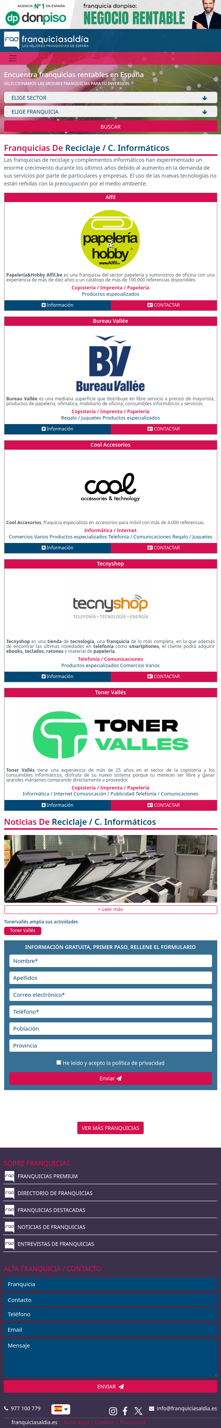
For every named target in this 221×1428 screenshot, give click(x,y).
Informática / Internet (48, 793)
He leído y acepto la (114, 1062)
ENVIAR (110, 1386)
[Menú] (13, 58)
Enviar (110, 1078)
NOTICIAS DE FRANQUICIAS (45, 1226)
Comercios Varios (29, 536)
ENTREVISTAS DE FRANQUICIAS (49, 1243)
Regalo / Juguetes (81, 417)
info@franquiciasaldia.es (183, 1408)
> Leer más (110, 909)
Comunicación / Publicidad (104, 793)
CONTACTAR (163, 305)
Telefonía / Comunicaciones (140, 536)
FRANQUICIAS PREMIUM (41, 1176)
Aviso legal (76, 1422)
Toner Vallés (110, 692)
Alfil (110, 197)
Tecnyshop (110, 563)
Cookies (104, 1422)
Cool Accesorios (110, 444)
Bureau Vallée (110, 320)
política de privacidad (138, 1062)
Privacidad (133, 1422)
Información (58, 305)
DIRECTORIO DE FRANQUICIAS (49, 1193)
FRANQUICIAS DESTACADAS (45, 1210)
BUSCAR (111, 126)
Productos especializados (110, 293)
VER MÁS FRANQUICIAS (110, 1127)
